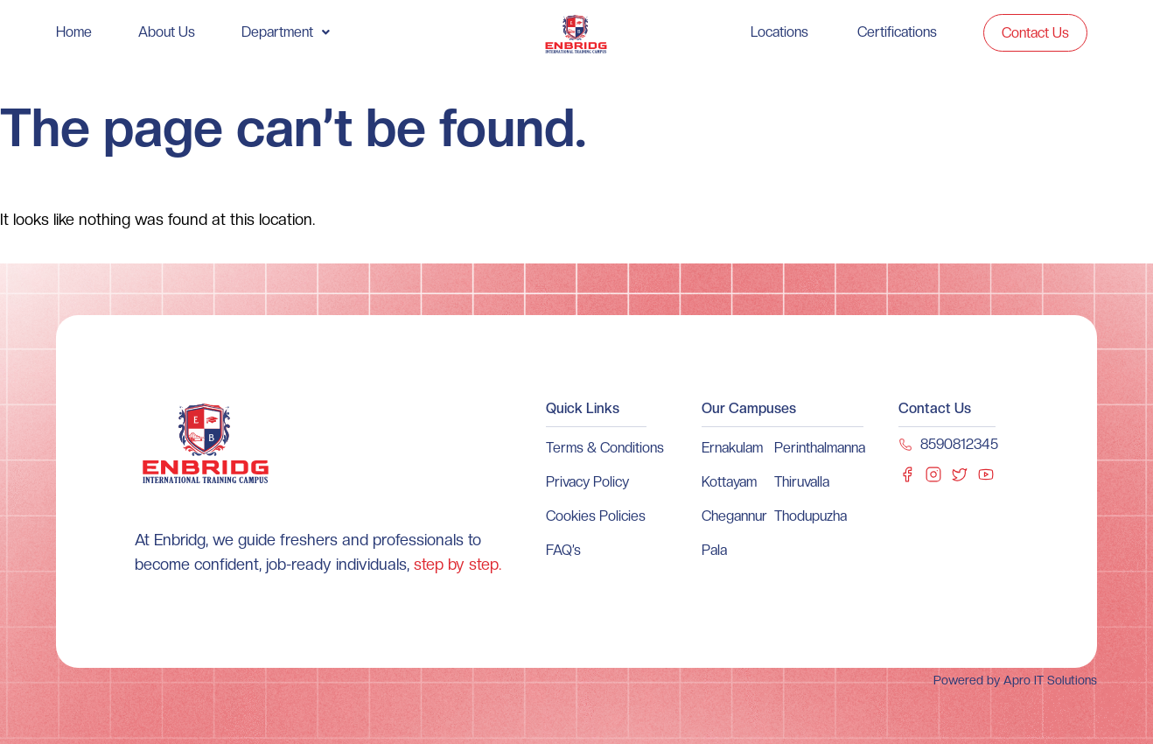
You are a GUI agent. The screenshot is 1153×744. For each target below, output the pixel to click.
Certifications (897, 32)
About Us (166, 32)
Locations (779, 32)
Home (74, 32)
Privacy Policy (587, 482)
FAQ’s (563, 550)
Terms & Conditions (605, 447)
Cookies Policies (596, 516)
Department (285, 32)
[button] (285, 32)
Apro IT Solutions (1048, 680)
